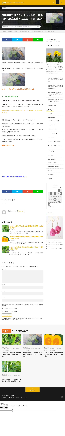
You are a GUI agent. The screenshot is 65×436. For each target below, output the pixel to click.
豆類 (51, 155)
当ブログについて (52, 105)
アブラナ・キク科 (54, 121)
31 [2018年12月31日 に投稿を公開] (49, 204)
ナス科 (51, 137)
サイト (3, 297)
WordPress (25, 401)
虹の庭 (12, 399)
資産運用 (50, 174)
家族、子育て (51, 159)
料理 (49, 170)
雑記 (49, 178)
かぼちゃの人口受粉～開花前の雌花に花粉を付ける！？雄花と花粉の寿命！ (11, 355)
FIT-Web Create (11, 401)
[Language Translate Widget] (54, 39)
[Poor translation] (5, 411)
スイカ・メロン (53, 129)
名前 (3, 284)
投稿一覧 (21, 211)
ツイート (4, 203)
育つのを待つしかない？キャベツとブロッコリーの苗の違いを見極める (55, 79)
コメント (4, 269)
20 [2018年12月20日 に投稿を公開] (55, 198)
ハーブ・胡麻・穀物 (54, 141)
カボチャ (12, 26)
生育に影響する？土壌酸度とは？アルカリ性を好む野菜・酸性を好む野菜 (55, 94)
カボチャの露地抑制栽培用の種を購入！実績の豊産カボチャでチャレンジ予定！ (53, 355)
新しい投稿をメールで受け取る (9, 312)
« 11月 (49, 206)
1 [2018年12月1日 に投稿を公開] (58, 190)
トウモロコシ (53, 133)
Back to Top (32, 394)
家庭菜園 (50, 118)
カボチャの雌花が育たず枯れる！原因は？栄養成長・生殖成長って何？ (11, 382)
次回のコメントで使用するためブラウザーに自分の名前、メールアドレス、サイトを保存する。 (22, 305)
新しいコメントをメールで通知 (9, 308)
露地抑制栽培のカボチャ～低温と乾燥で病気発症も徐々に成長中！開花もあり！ (32, 355)
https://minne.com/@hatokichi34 (54, 248)
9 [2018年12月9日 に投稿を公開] (60, 193)
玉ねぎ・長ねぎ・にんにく (56, 145)
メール (4, 291)
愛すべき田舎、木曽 (53, 166)
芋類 (51, 151)
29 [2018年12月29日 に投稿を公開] (58, 201)
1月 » (53, 206)
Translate (56, 41)
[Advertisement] (22, 161)
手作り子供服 (53, 162)
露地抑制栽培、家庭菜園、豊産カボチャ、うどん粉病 (28, 26)
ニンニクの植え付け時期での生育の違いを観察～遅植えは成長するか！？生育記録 (55, 87)
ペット (49, 114)
